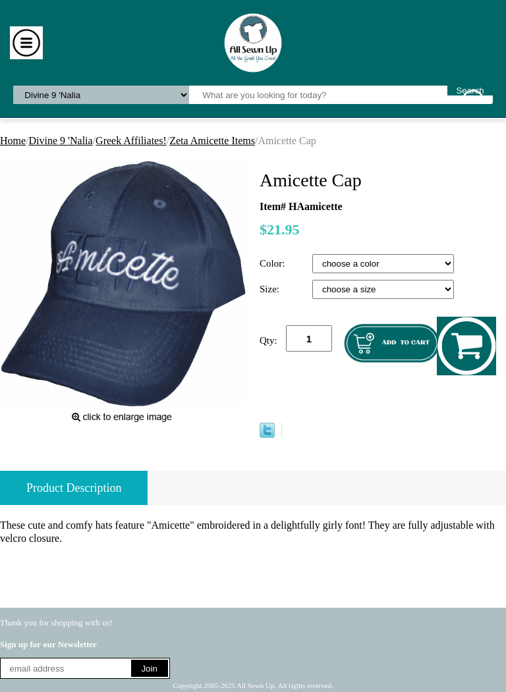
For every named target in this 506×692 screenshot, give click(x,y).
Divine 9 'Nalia (61, 140)
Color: (273, 263)
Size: (271, 289)
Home (13, 140)
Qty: (268, 340)
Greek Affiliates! (131, 140)
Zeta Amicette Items (212, 140)
